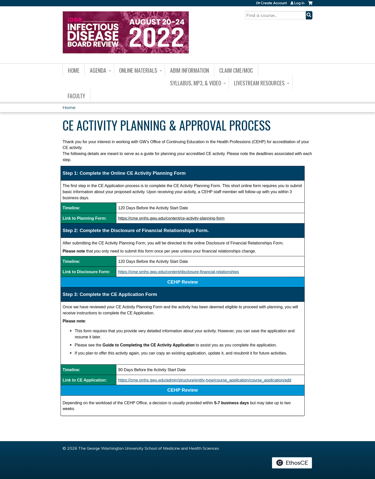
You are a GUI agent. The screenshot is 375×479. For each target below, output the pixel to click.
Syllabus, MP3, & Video (195, 83)
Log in (299, 3)
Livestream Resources (259, 83)
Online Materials (138, 70)
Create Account (274, 3)
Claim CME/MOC (236, 70)
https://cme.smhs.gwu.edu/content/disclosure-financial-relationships (178, 272)
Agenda (98, 70)
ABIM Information (189, 70)
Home (73, 70)
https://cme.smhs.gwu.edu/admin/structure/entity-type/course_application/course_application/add (204, 380)
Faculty (76, 96)
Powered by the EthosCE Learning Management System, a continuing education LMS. (292, 463)
